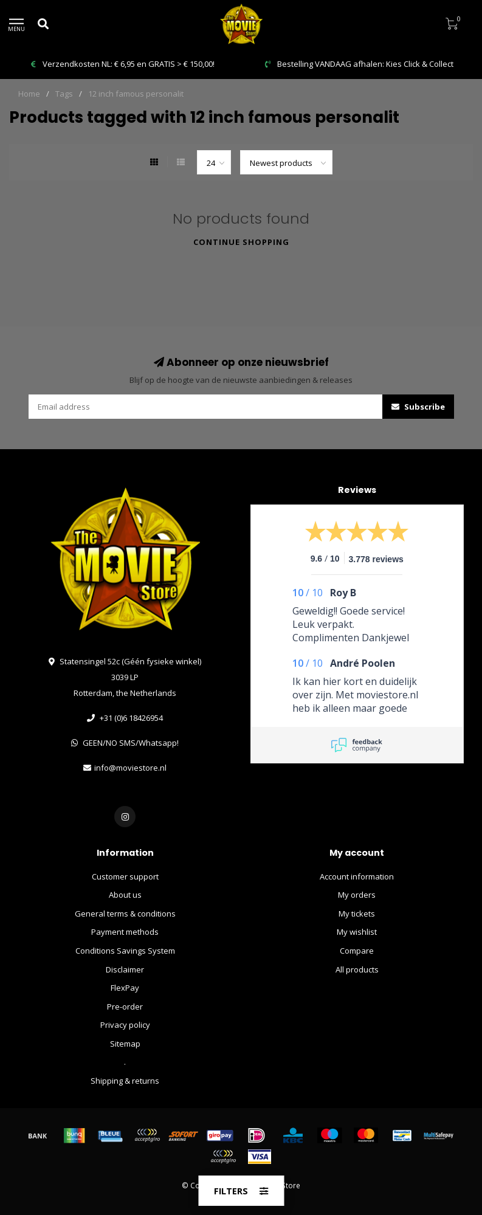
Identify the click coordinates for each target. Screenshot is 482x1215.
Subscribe (418, 406)
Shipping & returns (125, 1080)
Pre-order (125, 1006)
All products (357, 969)
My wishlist (357, 931)
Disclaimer (125, 969)
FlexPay (125, 987)
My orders (357, 894)
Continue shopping (241, 241)
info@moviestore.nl (130, 767)
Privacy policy (125, 1024)
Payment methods (125, 931)
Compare (357, 950)
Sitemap (125, 1043)
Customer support (125, 876)
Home (29, 93)
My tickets (357, 913)
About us (125, 894)
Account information (357, 876)
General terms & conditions (125, 913)
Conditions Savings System (125, 950)
